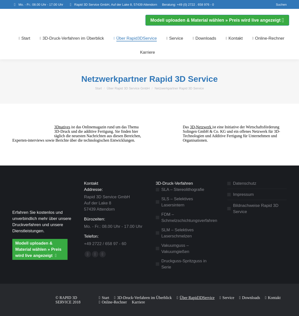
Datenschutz (244, 183)
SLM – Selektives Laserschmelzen (177, 233)
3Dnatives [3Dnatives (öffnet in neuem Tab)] (62, 127)
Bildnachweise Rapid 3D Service (255, 208)
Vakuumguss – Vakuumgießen (175, 248)
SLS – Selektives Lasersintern (177, 202)
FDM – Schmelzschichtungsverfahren (189, 217)
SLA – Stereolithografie (182, 189)
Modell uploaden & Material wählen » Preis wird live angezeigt (38, 249)
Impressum (243, 194)
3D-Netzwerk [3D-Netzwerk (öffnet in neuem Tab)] (201, 127)
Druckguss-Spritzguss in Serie (184, 264)
